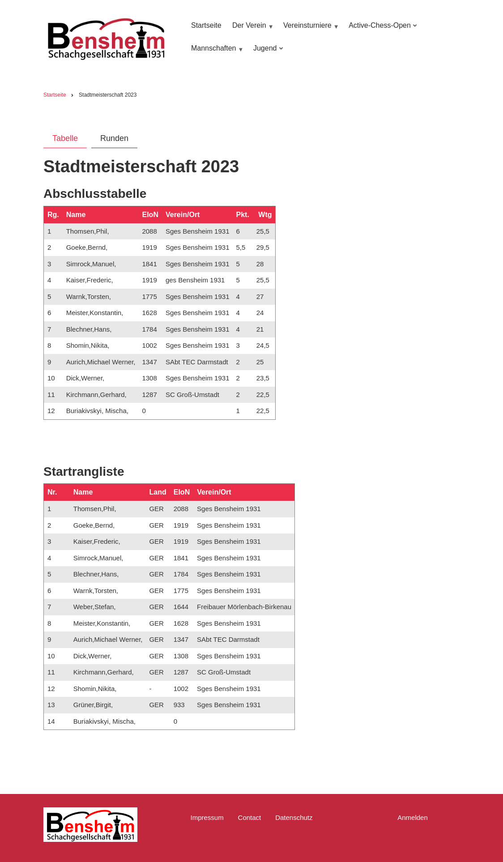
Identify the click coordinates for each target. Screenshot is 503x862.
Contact (249, 817)
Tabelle (65, 138)
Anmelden (412, 817)
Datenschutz (293, 817)
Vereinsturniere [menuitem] (310, 29)
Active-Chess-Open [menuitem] (381, 29)
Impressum (206, 817)
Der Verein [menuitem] (252, 29)
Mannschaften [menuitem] (216, 52)
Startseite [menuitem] (206, 25)
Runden (114, 138)
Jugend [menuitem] (267, 52)
